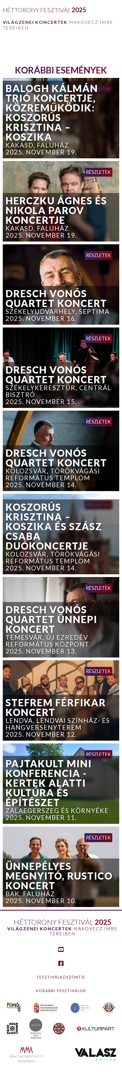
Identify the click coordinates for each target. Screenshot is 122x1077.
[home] (61, 17)
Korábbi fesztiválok (61, 991)
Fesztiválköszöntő (61, 977)
